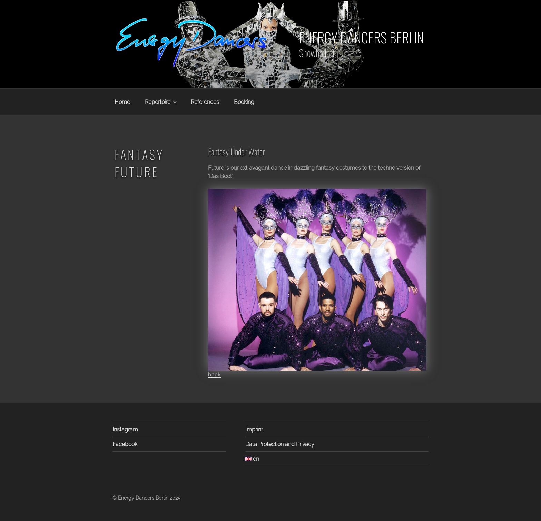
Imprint (254, 429)
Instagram (125, 429)
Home (122, 102)
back (214, 374)
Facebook (124, 444)
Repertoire (161, 102)
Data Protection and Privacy (279, 444)
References (205, 102)
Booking (244, 102)
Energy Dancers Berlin (361, 37)
